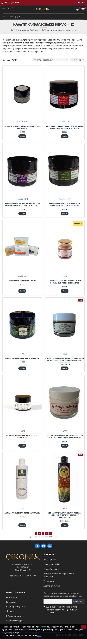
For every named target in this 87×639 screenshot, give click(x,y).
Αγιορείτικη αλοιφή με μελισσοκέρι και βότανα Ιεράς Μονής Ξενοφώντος (65, 282)
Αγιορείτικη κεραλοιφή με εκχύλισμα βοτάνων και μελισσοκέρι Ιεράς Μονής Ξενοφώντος (64, 359)
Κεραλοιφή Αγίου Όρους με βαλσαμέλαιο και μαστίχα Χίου (22, 127)
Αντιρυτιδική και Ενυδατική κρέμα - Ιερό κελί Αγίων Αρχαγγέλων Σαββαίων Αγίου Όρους (64, 437)
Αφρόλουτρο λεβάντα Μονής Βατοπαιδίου (22, 513)
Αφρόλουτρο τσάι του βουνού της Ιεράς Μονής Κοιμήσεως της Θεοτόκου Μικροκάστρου (64, 515)
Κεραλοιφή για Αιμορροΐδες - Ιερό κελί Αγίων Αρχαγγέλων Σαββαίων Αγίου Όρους (64, 127)
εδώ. (39, 635)
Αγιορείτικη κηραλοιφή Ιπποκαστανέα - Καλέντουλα (22, 437)
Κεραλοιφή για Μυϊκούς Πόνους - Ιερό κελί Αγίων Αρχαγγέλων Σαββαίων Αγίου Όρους (22, 205)
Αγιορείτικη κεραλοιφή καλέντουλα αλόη (22, 358)
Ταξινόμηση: (37, 60)
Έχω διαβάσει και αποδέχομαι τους (64, 610)
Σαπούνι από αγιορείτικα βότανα (22, 281)
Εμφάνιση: (74, 60)
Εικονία (19, 122)
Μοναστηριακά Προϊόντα (27, 30)
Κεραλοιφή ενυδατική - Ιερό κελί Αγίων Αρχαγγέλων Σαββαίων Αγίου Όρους (64, 205)
